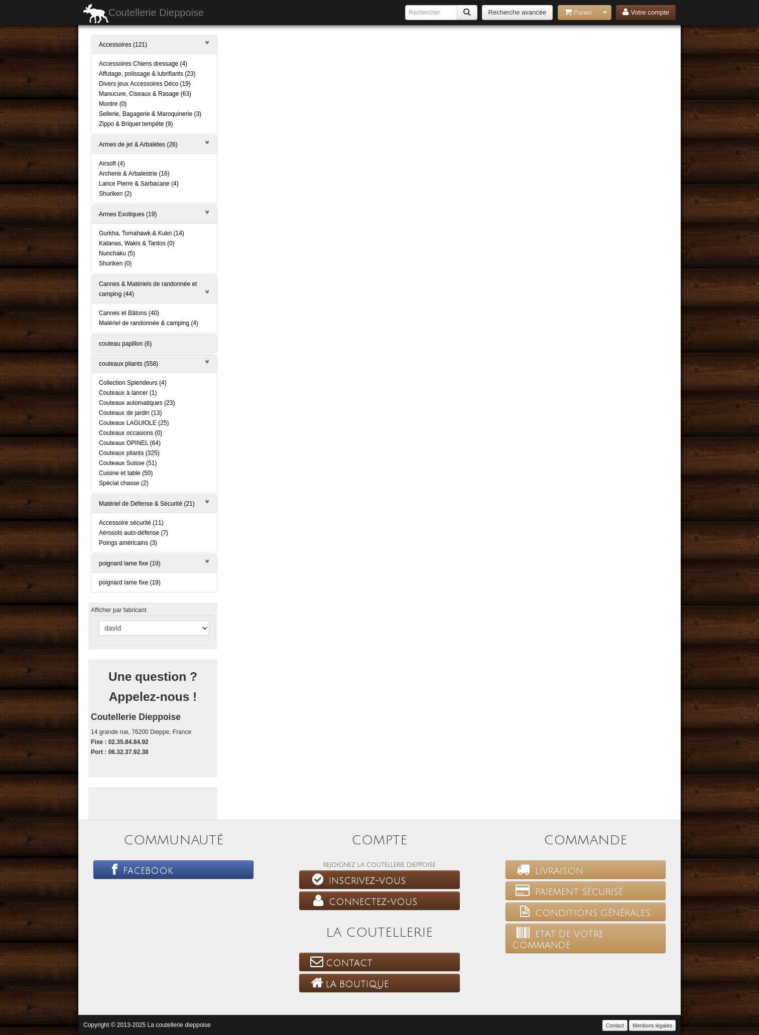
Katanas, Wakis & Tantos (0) (137, 243)
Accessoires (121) (154, 44)
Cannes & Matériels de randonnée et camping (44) (154, 289)
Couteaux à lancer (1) (128, 392)
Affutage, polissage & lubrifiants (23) (147, 73)
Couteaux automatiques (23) (137, 402)
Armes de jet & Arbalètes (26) (154, 143)
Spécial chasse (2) (124, 483)
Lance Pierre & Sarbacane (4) (139, 183)
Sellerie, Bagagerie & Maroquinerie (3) (150, 113)
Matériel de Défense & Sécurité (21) (154, 503)
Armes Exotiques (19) (154, 213)
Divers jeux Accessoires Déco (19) (145, 83)
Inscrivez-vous (356, 879)
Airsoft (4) (112, 163)
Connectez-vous (361, 900)
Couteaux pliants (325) (129, 453)
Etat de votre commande (557, 938)
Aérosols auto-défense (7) (133, 532)
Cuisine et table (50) (126, 473)
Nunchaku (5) (117, 253)
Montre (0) (112, 103)
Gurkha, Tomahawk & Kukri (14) (141, 233)
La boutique (347, 982)
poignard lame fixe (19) (154, 562)
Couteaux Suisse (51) (128, 463)
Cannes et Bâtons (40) (129, 313)
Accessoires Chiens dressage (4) (143, 63)
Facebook (136, 869)
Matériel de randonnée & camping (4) (148, 323)
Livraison (547, 869)
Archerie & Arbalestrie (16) (134, 173)
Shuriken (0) (115, 263)
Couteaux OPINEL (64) (130, 443)
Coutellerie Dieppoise (143, 13)
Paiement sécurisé (567, 890)
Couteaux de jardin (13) (130, 412)
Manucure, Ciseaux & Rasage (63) (145, 93)
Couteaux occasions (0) (130, 432)
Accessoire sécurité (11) (131, 522)
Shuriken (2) (115, 193)
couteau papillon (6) (125, 343)
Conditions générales (581, 911)
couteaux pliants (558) (154, 363)
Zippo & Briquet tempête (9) (136, 123)
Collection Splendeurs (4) (133, 382)
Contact (339, 961)
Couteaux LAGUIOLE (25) (134, 422)
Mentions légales (652, 1025)
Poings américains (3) (128, 542)
